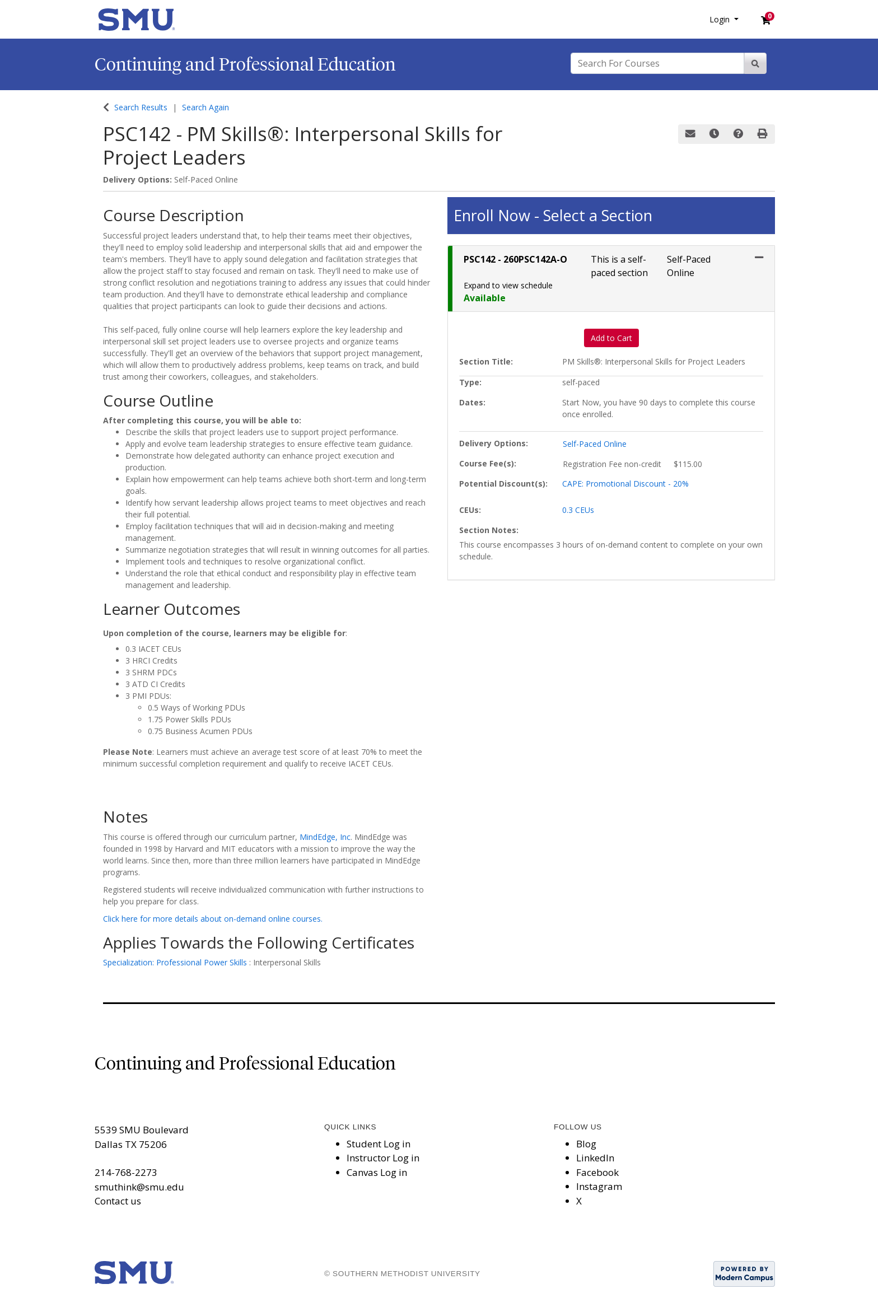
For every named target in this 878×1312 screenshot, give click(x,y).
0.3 (578, 510)
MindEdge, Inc (325, 837)
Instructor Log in (383, 1157)
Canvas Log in (377, 1172)
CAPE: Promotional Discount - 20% (625, 483)
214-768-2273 (126, 1172)
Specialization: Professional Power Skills (176, 962)
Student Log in (378, 1143)
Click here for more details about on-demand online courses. (213, 918)
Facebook (597, 1172)
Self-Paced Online (595, 443)
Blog (586, 1143)
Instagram (599, 1186)
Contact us (118, 1200)
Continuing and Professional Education (245, 64)
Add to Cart (611, 338)
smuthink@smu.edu (139, 1186)
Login (720, 19)
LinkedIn (595, 1157)
